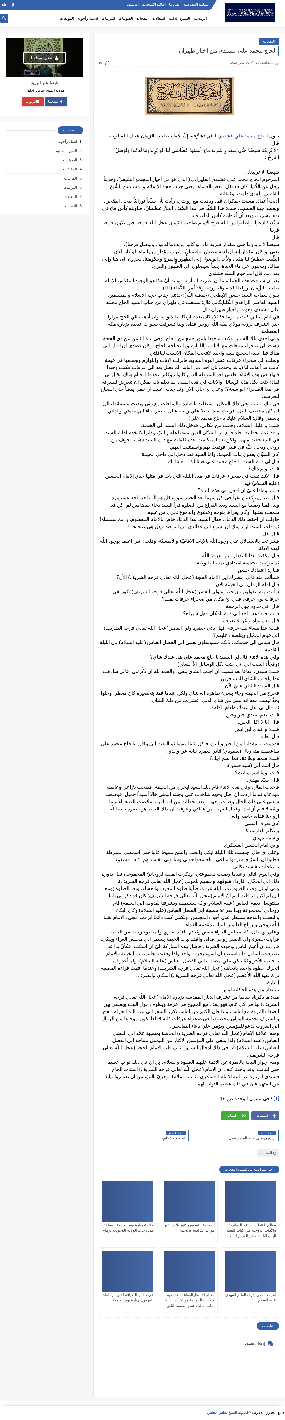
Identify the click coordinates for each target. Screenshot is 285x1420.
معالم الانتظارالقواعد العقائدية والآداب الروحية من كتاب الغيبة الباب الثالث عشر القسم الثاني (190, 1300)
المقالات (158, 18)
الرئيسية (200, 18)
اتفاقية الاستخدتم (154, 4)
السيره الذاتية (179, 18)
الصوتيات (126, 18)
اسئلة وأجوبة (88, 18)
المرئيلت (70, 187)
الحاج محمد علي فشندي (242, 136)
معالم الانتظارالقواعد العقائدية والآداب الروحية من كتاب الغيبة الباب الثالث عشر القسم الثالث (251, 1230)
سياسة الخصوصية (196, 4)
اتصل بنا (174, 4)
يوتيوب (32, 102)
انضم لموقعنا (44, 58)
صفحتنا (55, 102)
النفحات (142, 18)
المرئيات (108, 18)
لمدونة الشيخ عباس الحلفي (227, 1413)
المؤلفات (67, 18)
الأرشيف (133, 4)
